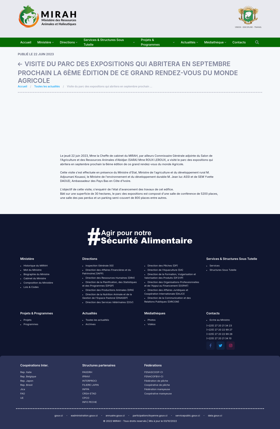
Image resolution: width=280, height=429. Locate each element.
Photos (150, 319)
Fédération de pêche (156, 380)
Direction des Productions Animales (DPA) (108, 289)
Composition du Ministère (36, 282)
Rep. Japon (26, 380)
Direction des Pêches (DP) (161, 265)
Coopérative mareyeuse (158, 393)
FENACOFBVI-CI (153, 376)
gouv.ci (58, 415)
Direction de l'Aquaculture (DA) (163, 269)
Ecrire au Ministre (218, 319)
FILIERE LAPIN (90, 384)
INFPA (85, 389)
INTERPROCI (89, 380)
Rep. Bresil (26, 384)
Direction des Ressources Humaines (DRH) (108, 277)
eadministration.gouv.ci (84, 415)
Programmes (29, 324)
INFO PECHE (89, 401)
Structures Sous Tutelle (221, 269)
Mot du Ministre (31, 269)
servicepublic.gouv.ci (188, 415)
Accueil (22, 86)
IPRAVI (86, 376)
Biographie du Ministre (34, 274)
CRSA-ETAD (89, 393)
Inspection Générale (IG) (98, 265)
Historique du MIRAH (34, 265)
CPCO (85, 397)
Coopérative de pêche (157, 384)
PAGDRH (87, 372)
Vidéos (150, 324)
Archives (89, 324)
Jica (22, 389)
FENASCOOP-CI (153, 372)
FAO (22, 393)
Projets (26, 319)
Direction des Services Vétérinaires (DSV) (107, 302)
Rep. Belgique (28, 376)
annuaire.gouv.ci (115, 415)
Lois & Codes (29, 286)
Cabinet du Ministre (33, 278)
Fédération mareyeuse (157, 389)
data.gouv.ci (215, 415)
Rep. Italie (26, 372)
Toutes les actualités (47, 86)
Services (213, 265)
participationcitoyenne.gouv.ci (150, 415)
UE (22, 397)
